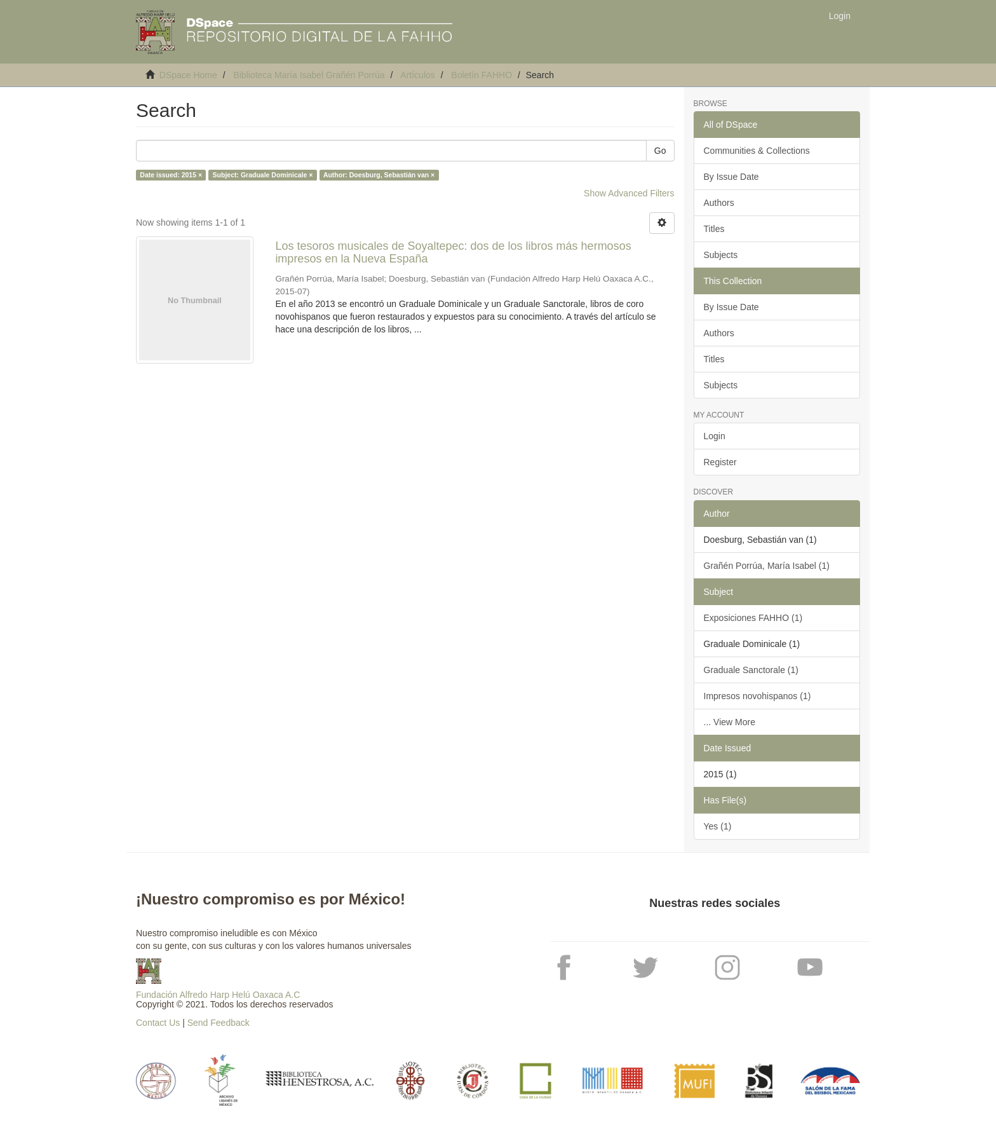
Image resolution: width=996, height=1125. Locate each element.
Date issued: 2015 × (171, 175)
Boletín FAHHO (481, 75)
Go (660, 151)
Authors (719, 203)
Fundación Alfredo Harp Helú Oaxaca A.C (218, 995)
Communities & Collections (757, 151)
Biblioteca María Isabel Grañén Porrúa (308, 75)
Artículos (417, 75)
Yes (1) (718, 826)
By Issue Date (731, 177)
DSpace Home (188, 75)
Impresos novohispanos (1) (757, 696)
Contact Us (158, 1023)
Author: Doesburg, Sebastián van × (378, 175)
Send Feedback (218, 1023)
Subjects (721, 255)
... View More (729, 722)
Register (720, 462)
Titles (714, 229)
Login (714, 436)
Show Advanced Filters (629, 193)
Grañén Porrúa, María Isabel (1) (767, 566)
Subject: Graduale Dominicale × (263, 175)
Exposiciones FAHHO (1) (753, 618)
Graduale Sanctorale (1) (751, 670)
